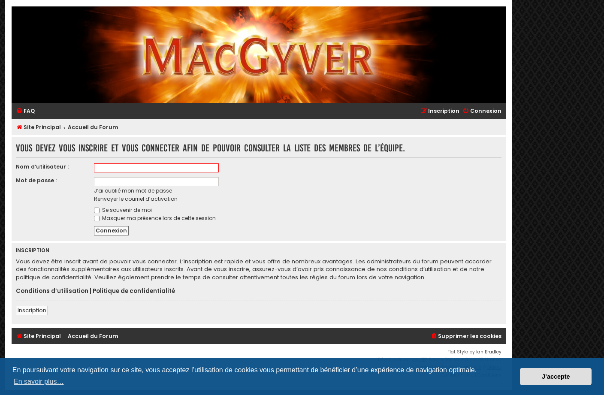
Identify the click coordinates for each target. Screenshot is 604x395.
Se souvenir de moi (123, 210)
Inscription (32, 310)
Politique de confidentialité (134, 291)
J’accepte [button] (556, 376)
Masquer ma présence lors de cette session (155, 218)
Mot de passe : (36, 180)
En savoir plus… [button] (39, 381)
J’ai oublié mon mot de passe (133, 190)
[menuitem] (25, 111)
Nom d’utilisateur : (42, 166)
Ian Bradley (488, 352)
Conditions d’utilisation (52, 291)
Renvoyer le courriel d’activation (136, 199)
